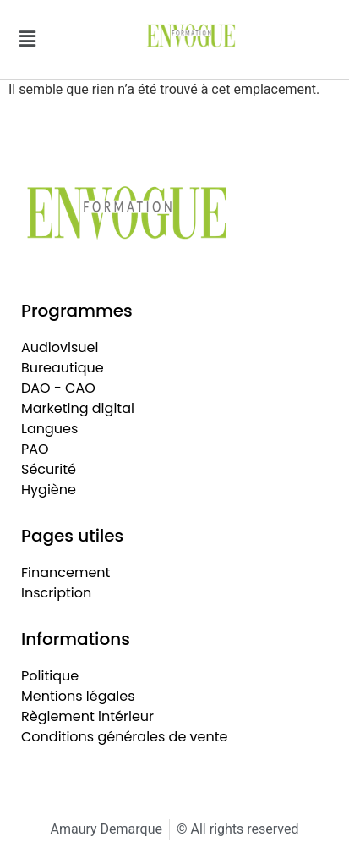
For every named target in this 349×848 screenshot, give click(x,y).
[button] (27, 39)
